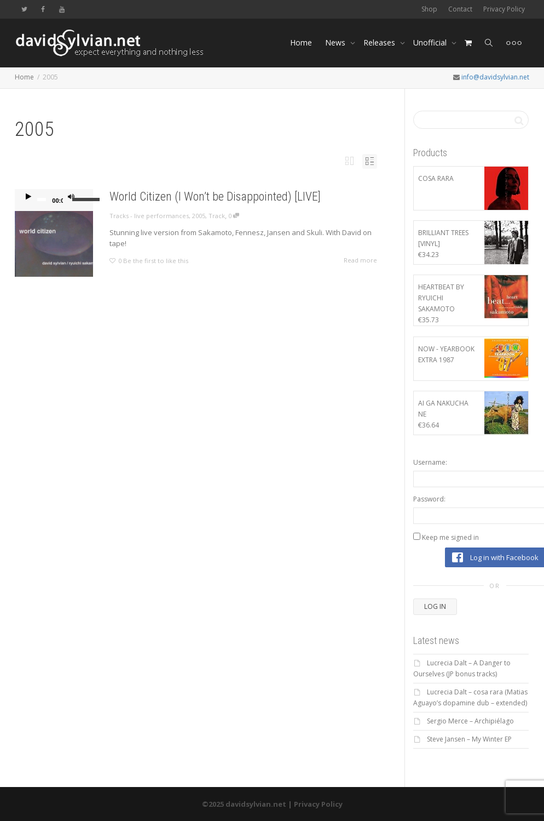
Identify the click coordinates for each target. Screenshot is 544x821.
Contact (460, 9)
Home (301, 42)
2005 (198, 216)
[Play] (28, 197)
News (336, 42)
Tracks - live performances (149, 216)
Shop (429, 9)
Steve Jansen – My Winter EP (469, 739)
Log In (435, 606)
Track (217, 216)
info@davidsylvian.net (495, 77)
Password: (429, 499)
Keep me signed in (450, 537)
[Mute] (71, 197)
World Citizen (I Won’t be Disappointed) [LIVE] (215, 196)
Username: (430, 462)
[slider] (41, 199)
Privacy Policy (504, 9)
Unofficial (431, 42)
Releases (380, 42)
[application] (54, 200)
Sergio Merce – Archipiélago (470, 721)
